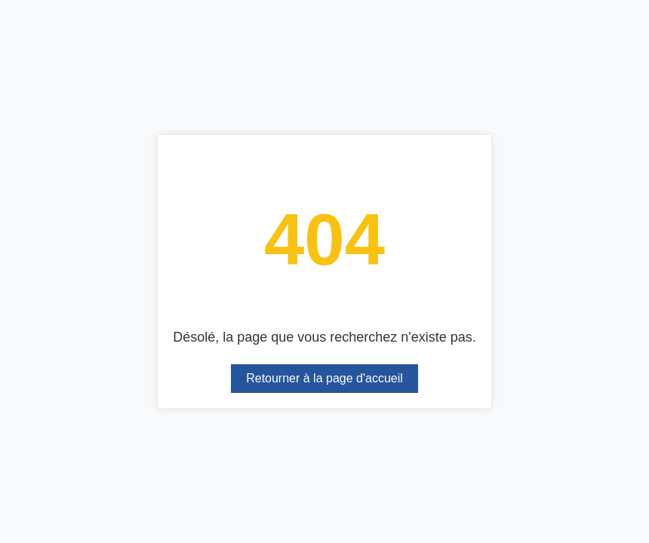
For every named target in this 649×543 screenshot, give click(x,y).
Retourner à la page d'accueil (324, 378)
